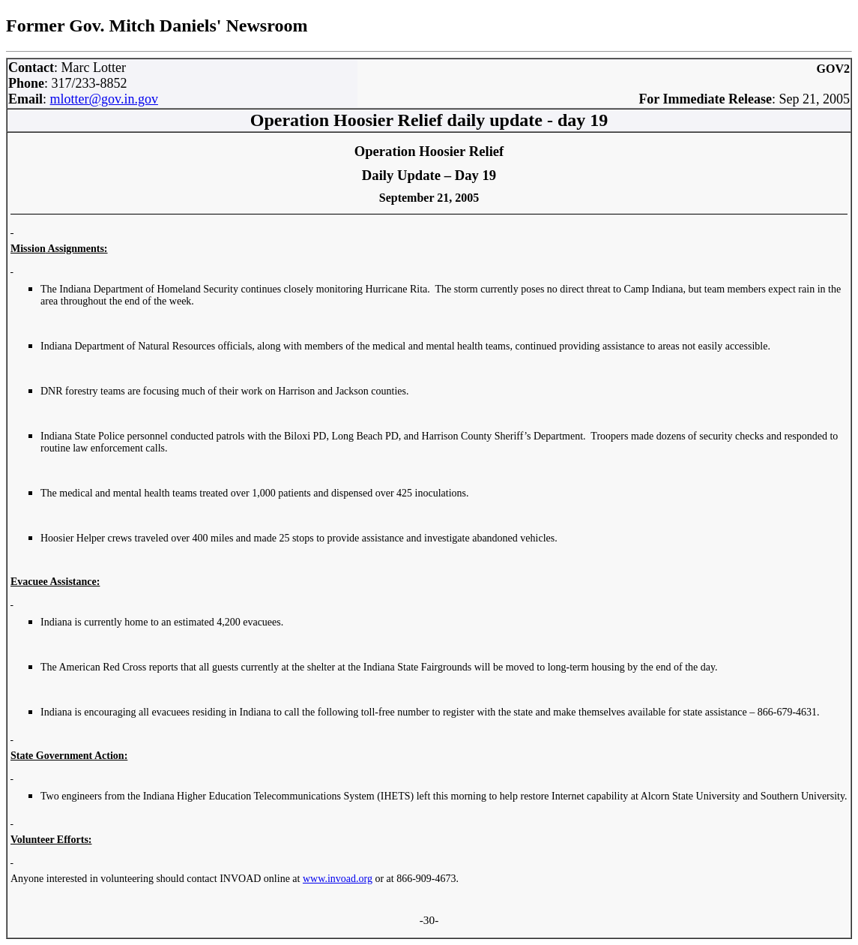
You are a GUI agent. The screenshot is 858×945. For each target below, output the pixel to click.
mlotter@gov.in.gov (104, 99)
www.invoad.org (337, 878)
